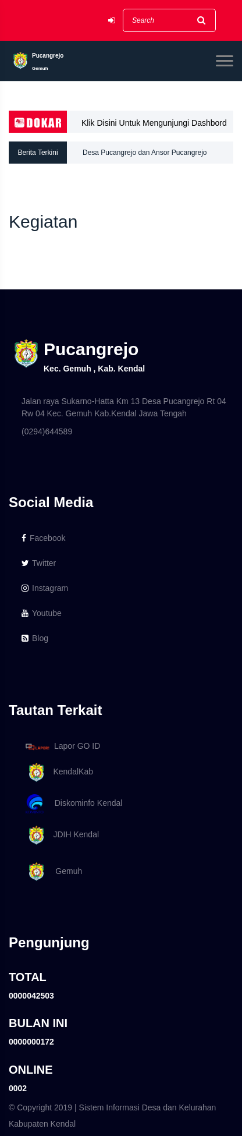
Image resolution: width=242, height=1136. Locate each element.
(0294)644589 (47, 431)
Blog (35, 638)
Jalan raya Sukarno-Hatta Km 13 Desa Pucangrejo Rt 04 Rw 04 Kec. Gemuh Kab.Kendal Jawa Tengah (124, 407)
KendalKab (57, 772)
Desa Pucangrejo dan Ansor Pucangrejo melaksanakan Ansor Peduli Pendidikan (145, 156)
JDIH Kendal (60, 835)
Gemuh (52, 872)
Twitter (39, 563)
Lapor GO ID (62, 746)
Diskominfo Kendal (73, 804)
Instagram (45, 588)
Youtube (42, 613)
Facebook (43, 538)
